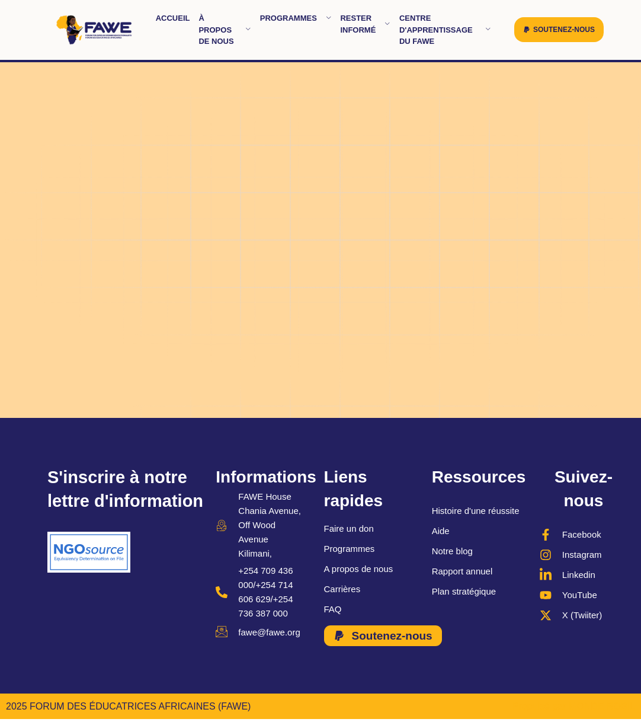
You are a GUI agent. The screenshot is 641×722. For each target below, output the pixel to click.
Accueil (173, 18)
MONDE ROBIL (602, 706)
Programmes (296, 18)
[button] (559, 29)
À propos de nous (224, 30)
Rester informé (365, 24)
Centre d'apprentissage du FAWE (445, 30)
